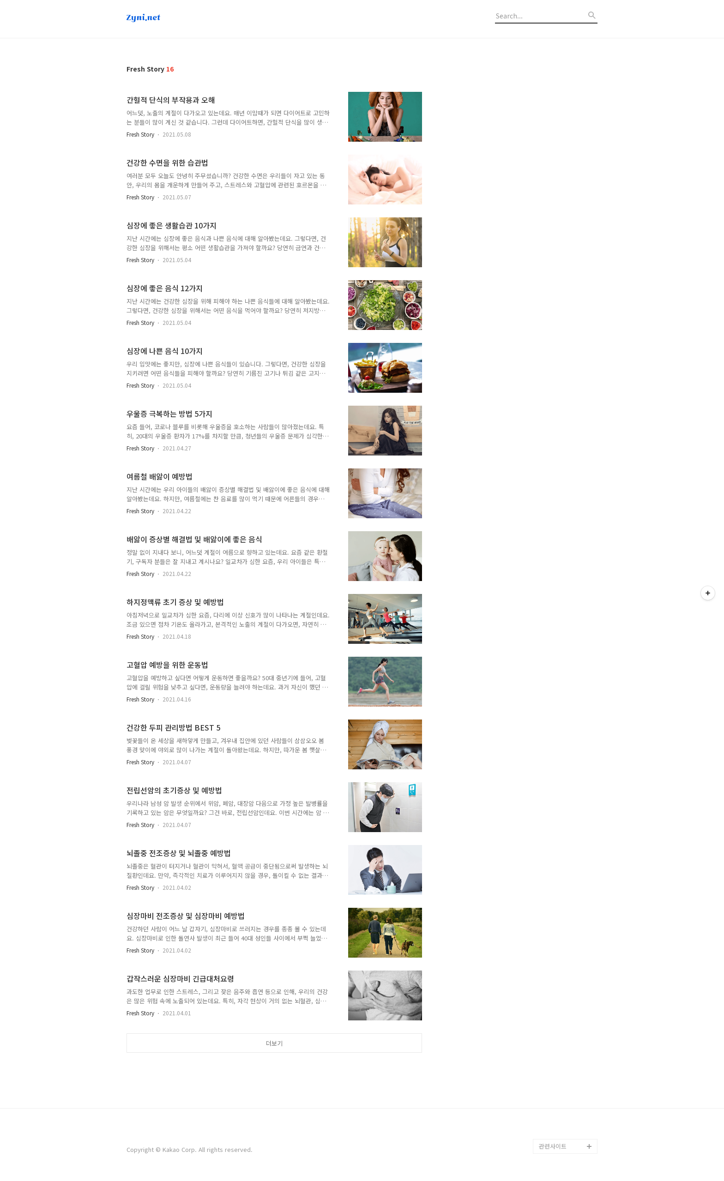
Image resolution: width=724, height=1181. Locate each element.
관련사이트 (553, 1146)
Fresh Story (140, 134)
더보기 (274, 1043)
